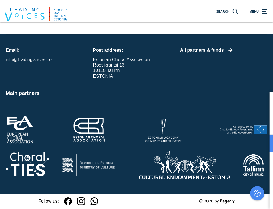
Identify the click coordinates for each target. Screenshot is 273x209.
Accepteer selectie (224, 198)
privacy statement (201, 124)
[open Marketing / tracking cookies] (264, 161)
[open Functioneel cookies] (264, 144)
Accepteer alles (224, 182)
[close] (264, 102)
